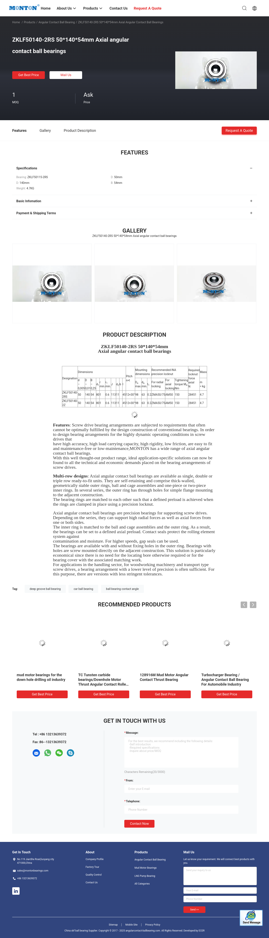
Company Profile (95, 859)
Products (29, 22)
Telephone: (133, 801)
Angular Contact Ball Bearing (57, 22)
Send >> (194, 909)
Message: (132, 732)
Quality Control (94, 874)
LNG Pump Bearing (144, 876)
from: (129, 780)
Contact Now (139, 824)
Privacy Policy (152, 924)
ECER (202, 930)
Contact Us (92, 882)
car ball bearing (83, 589)
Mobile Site (131, 924)
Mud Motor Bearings (145, 867)
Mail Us (66, 75)
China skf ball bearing (76, 930)
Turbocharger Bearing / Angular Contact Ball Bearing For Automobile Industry (225, 679)
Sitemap (113, 924)
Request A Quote (239, 130)
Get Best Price (28, 75)
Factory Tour (92, 867)
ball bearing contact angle (122, 589)
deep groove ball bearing (45, 589)
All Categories (142, 883)
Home (16, 22)
